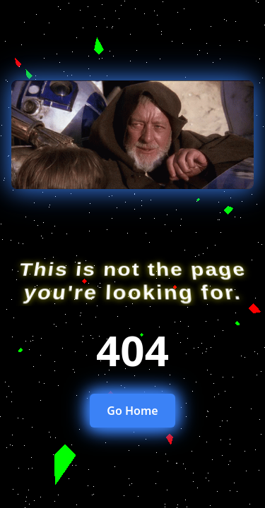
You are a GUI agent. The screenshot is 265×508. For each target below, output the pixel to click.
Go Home (132, 410)
